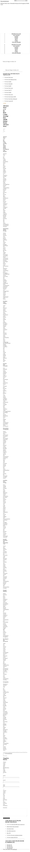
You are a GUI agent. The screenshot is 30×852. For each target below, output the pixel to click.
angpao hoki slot (14, 838)
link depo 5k (9, 846)
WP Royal (15, 850)
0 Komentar (5, 755)
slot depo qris (9, 847)
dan (13, 752)
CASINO (16, 36)
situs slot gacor (10, 848)
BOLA (16, 39)
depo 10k (9, 834)
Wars (26, 752)
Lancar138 (10, 101)
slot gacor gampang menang (16, 836)
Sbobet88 (10, 83)
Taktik (24, 752)
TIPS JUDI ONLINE (16, 42)
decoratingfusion (8, 753)
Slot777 (10, 90)
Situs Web (4, 785)
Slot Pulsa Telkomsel (12, 98)
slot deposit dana (10, 830)
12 (3, 752)
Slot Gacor (10, 77)
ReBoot (18, 752)
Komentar (5, 807)
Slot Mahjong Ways (12, 79)
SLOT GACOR (16, 35)
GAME (4, 103)
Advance (6, 752)
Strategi (21, 752)
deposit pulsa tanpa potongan (13, 828)
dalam (11, 752)
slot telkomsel (9, 849)
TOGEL (16, 40)
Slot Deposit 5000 (12, 96)
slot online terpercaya (11, 832)
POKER (16, 38)
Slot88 (9, 81)
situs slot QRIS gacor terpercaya (17, 826)
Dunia (15, 752)
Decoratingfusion (5, 1)
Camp (9, 752)
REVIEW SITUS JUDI (16, 34)
